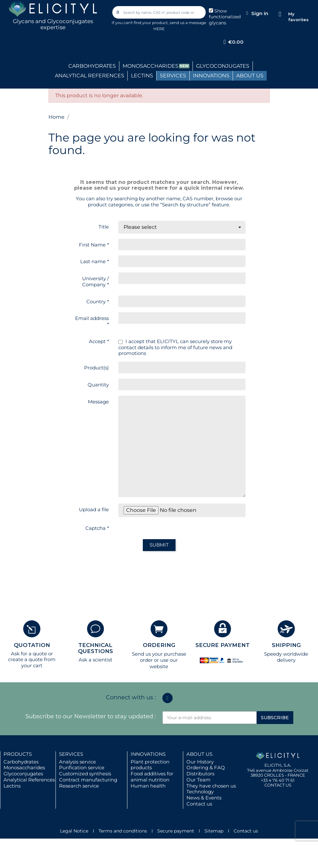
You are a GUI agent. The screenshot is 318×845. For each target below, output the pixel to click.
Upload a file (94, 509)
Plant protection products (150, 765)
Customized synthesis (85, 774)
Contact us (199, 804)
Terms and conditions (123, 831)
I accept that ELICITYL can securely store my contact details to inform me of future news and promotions (175, 348)
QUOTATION (32, 645)
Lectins (12, 786)
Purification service (81, 767)
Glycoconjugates (23, 774)
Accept (99, 341)
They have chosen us (211, 786)
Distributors (200, 774)
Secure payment (175, 831)
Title (104, 227)
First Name (94, 245)
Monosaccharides (24, 767)
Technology (200, 792)
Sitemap (213, 831)
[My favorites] (280, 14)
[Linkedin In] (167, 698)
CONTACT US (277, 785)
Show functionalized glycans (225, 17)
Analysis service (77, 762)
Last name (94, 261)
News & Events (203, 798)
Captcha (97, 528)
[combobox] (159, 12)
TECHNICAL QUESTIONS (95, 648)
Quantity (98, 385)
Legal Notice (74, 831)
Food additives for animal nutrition (152, 777)
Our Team (198, 780)
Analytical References (29, 780)
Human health (148, 786)
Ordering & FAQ (205, 767)
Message (98, 402)
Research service (79, 786)
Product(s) (96, 368)
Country (97, 301)
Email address (92, 321)
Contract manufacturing (88, 780)
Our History (200, 762)
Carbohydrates (21, 762)
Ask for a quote (29, 654)
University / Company (95, 281)
